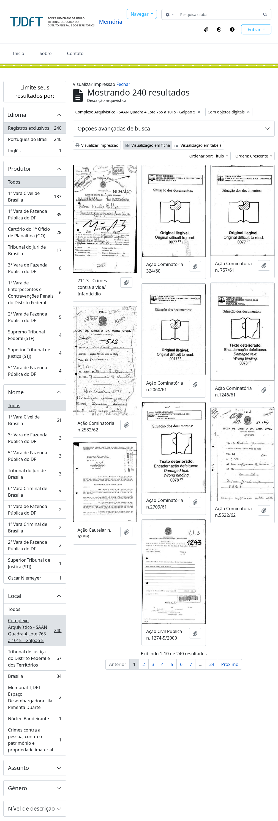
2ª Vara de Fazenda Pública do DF (35, 317)
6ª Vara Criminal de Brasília (35, 491)
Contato (75, 53)
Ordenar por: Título (207, 156)
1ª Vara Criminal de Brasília (35, 527)
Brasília (35, 677)
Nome (16, 392)
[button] (206, 29)
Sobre (46, 53)
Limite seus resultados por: (34, 91)
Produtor (19, 168)
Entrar (254, 29)
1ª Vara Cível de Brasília (35, 196)
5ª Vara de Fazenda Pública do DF (35, 371)
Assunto (18, 767)
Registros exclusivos (35, 129)
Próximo (230, 664)
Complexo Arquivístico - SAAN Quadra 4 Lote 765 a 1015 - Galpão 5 (35, 630)
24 (211, 664)
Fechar (123, 84)
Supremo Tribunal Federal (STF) (35, 335)
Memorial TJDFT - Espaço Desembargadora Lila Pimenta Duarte (35, 697)
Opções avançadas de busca (114, 128)
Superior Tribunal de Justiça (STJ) (35, 353)
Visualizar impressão (96, 145)
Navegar (140, 14)
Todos (14, 182)
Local (14, 596)
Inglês (35, 151)
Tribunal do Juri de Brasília (35, 250)
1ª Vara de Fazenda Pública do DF (35, 214)
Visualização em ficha (148, 145)
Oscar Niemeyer (35, 579)
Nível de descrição (31, 808)
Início (18, 53)
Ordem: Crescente (252, 156)
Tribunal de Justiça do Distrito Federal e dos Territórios (35, 658)
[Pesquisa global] (219, 14)
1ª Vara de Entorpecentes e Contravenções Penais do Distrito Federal (35, 293)
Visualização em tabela (198, 145)
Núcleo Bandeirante (35, 719)
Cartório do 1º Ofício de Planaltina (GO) (35, 232)
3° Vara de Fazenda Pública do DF (35, 268)
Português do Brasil (35, 140)
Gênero (17, 788)
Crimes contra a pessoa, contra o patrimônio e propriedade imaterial (35, 740)
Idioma (17, 114)
